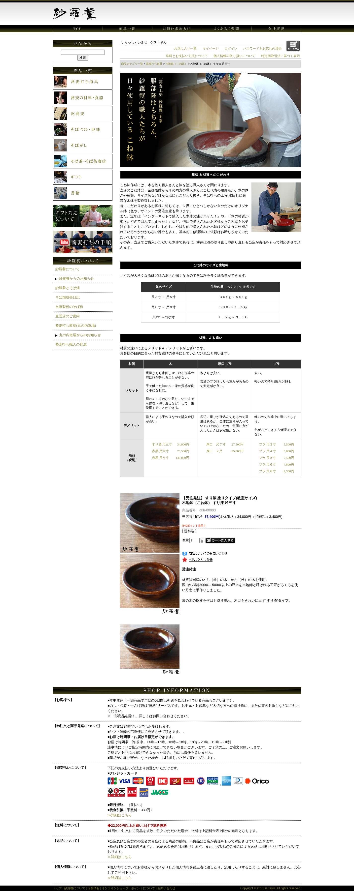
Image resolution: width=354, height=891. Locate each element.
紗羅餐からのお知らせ (76, 278)
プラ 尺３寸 (267, 444)
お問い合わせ (166, 888)
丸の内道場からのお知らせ (80, 335)
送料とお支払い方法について (187, 56)
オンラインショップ (115, 888)
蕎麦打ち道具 (154, 63)
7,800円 (289, 464)
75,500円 (183, 451)
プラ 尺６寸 (267, 464)
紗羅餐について (67, 269)
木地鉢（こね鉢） (176, 63)
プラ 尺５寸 (267, 458)
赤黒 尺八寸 (160, 458)
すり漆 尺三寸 (162, 444)
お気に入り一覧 (185, 48)
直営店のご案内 (67, 316)
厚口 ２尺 (214, 451)
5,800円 (289, 451)
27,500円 (238, 444)
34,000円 (183, 444)
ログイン (230, 48)
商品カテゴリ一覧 (132, 63)
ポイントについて (143, 888)
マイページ (211, 48)
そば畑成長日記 (67, 297)
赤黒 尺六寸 (160, 451)
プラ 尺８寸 (267, 471)
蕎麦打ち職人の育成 (71, 344)
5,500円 (289, 444)
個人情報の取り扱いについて (234, 56)
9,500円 (289, 471)
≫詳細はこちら (119, 815)
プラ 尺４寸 (267, 451)
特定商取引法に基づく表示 (280, 56)
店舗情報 (94, 888)
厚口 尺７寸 (216, 444)
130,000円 (182, 458)
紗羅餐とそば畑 (67, 288)
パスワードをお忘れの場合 (262, 48)
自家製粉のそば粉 (69, 307)
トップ (57, 888)
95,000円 (238, 451)
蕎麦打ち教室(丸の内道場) (75, 325)
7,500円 (289, 458)
